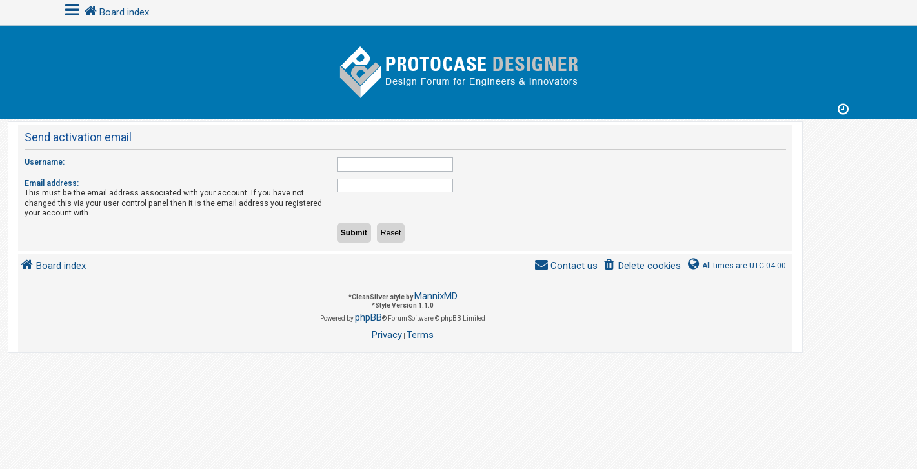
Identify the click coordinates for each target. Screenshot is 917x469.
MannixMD (436, 296)
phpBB (368, 317)
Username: (45, 161)
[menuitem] (641, 266)
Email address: (52, 183)
